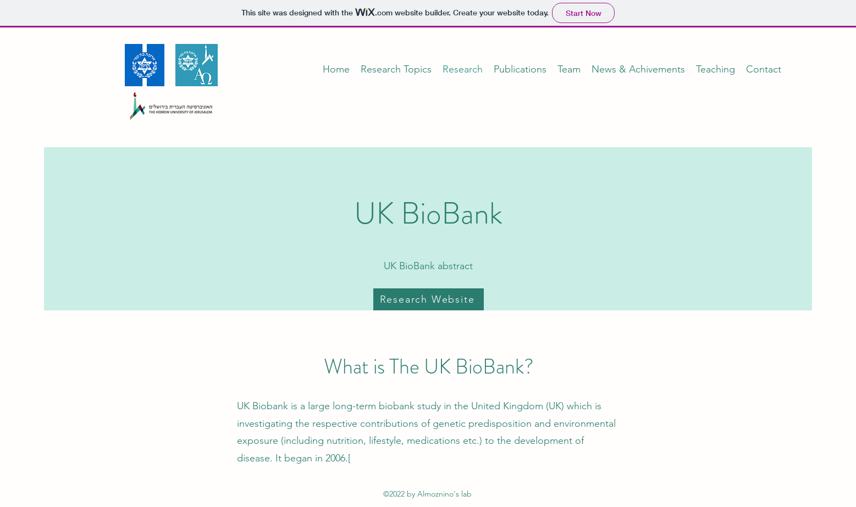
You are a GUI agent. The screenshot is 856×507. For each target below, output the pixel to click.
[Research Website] (428, 299)
